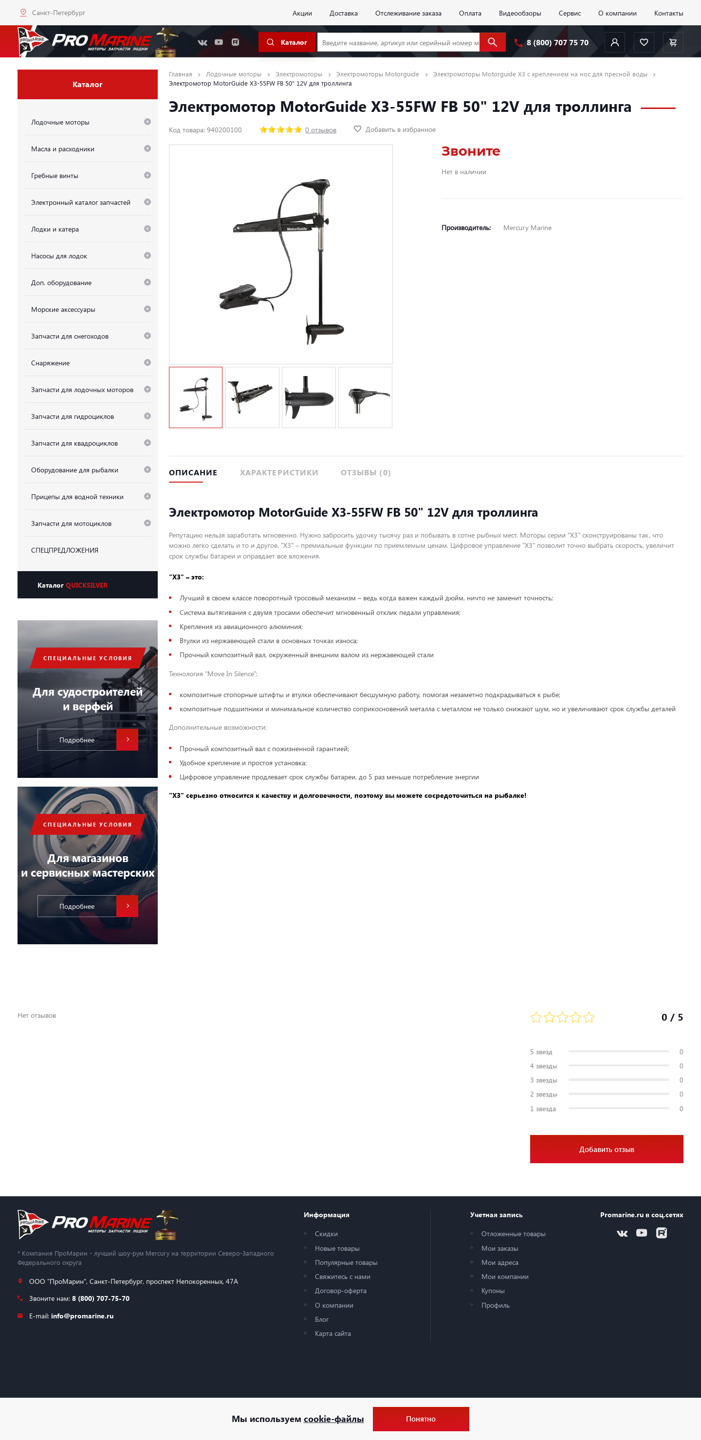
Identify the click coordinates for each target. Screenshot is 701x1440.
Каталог (72, 584)
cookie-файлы (334, 1418)
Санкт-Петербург (58, 12)
